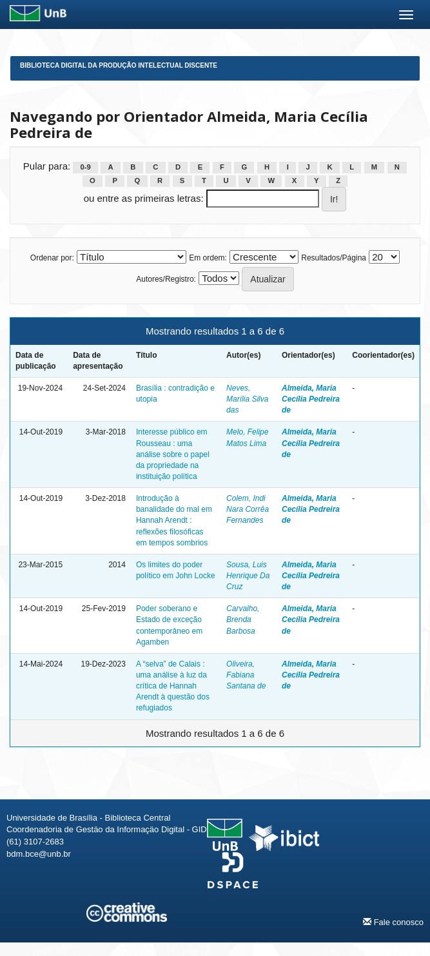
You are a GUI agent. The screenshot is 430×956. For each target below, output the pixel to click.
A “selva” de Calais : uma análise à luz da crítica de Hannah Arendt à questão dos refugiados (173, 686)
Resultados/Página (333, 257)
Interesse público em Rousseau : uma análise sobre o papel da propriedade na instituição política (173, 454)
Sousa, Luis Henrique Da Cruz (247, 575)
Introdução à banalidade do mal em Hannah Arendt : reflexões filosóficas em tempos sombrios (174, 520)
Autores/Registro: (166, 279)
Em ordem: (208, 257)
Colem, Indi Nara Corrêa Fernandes (247, 509)
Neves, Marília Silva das (247, 399)
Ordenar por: (52, 257)
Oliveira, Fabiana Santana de (246, 674)
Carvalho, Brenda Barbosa (242, 619)
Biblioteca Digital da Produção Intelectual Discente (118, 65)
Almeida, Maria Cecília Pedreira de (311, 399)
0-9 (86, 167)
